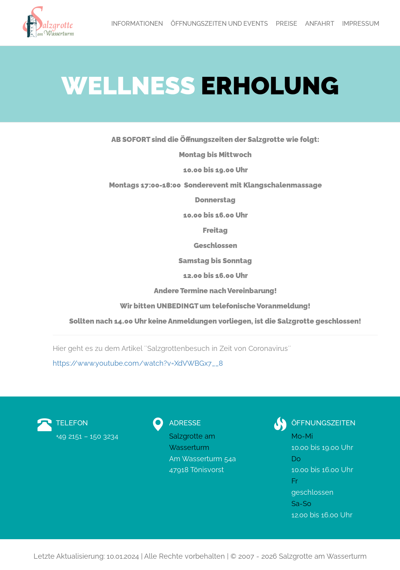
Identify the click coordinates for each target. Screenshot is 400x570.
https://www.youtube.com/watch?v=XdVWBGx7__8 (138, 363)
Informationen (137, 23)
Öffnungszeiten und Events (219, 23)
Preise (286, 23)
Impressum (360, 23)
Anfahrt (319, 23)
